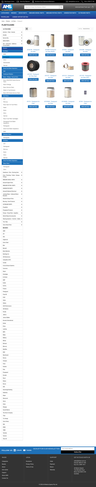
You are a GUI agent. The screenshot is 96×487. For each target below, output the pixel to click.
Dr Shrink (5, 277)
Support (4, 472)
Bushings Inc (6, 254)
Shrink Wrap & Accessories (13, 216)
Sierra (4, 110)
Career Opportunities (20, 17)
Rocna (4, 384)
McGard (5, 343)
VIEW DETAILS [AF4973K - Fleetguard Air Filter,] (33, 55)
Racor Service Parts (8, 87)
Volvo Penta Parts (13, 224)
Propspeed (5, 372)
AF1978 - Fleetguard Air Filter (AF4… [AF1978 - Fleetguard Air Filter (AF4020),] (85, 76)
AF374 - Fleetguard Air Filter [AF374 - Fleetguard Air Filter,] (33, 102)
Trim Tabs (13, 221)
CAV (4, 71)
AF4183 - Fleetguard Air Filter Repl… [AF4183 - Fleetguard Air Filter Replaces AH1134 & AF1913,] (33, 75)
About (3, 467)
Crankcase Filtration (8, 74)
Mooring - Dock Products (13, 201)
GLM (4, 297)
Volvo (4, 60)
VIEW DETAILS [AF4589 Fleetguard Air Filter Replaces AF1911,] (50, 55)
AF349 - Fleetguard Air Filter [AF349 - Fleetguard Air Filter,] (85, 102)
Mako (4, 334)
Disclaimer (29, 461)
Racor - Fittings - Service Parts (13, 77)
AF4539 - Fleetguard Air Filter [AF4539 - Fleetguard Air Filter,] (68, 50)
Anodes (13, 35)
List (30, 28)
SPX (4, 386)
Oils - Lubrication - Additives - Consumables (13, 44)
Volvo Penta (6, 421)
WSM (4, 427)
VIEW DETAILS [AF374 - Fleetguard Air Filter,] (33, 106)
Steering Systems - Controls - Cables (13, 218)
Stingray (5, 407)
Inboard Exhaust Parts (13, 198)
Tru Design (5, 418)
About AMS (5, 475)
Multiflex (5, 349)
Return (52, 467)
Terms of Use (29, 467)
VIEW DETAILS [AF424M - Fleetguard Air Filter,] (85, 55)
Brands (4, 464)
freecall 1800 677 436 (80, 462)
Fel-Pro (4, 285)
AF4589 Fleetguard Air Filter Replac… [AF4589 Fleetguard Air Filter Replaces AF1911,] (50, 50)
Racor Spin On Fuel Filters (10, 104)
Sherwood (5, 398)
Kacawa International (8, 320)
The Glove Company (8, 412)
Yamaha (5, 433)
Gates (4, 300)
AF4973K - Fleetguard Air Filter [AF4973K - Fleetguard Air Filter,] (33, 50)
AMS (4, 54)
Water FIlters (13, 163)
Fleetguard (6, 57)
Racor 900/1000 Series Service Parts (11, 80)
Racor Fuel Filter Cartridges (10, 118)
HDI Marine (5, 308)
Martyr (4, 340)
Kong (4, 326)
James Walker (6, 317)
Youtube (28, 450)
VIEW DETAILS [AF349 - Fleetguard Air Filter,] (85, 106)
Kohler (4, 323)
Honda (4, 311)
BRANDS (13, 13)
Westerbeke (6, 62)
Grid (26, 28)
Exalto (4, 283)
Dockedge (5, 274)
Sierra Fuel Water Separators (11, 128)
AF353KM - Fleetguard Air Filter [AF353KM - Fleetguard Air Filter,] (50, 102)
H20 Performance (7, 306)
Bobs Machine (6, 251)
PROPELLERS (5, 17)
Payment (52, 464)
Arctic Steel (5, 242)
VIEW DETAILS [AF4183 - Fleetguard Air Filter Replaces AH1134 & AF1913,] (33, 79)
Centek (4, 262)
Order (51, 461)
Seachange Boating (7, 389)
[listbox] (88, 29)
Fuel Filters (13, 95)
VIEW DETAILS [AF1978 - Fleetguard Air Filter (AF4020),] (85, 80)
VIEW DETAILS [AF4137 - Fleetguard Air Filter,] (50, 80)
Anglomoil (5, 239)
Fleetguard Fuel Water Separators (9, 122)
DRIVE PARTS (23, 13)
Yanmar (5, 65)
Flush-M (5, 294)
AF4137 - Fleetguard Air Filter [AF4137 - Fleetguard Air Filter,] (50, 76)
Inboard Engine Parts (13, 182)
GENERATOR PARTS (70, 13)
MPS (4, 332)
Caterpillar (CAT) (7, 259)
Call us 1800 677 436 (89, 1)
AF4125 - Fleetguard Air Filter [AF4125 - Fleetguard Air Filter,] (68, 76)
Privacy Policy (30, 464)
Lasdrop (5, 329)
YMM (4, 430)
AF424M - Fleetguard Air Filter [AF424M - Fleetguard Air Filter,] (85, 50)
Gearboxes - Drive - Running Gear (13, 172)
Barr (4, 245)
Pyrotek (5, 375)
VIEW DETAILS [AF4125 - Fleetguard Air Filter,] (68, 80)
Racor (4, 378)
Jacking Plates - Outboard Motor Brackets (13, 194)
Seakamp (5, 392)
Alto (4, 236)
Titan (4, 415)
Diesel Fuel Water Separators (10, 68)
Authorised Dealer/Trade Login (82, 7)
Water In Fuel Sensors (9, 90)
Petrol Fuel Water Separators (10, 160)
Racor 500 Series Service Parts (11, 93)
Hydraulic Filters (13, 134)
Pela (4, 369)
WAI (4, 424)
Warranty (52, 469)
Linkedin (19, 450)
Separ (4, 107)
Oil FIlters (13, 140)
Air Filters (13, 51)
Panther (5, 366)
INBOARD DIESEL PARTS (36, 13)
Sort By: (80, 28)
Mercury (5, 102)
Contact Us (5, 478)
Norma (4, 358)
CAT (4, 99)
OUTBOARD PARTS (84, 13)
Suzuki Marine (6, 409)
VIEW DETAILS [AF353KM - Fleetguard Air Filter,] (50, 106)
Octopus (5, 360)
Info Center (5, 469)
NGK (4, 352)
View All (5, 438)
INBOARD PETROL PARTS (54, 13)
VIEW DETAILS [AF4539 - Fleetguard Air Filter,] (68, 55)
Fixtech (4, 288)
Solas (4, 404)
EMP (4, 280)
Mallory (4, 337)
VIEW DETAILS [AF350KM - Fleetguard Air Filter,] (68, 106)
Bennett (5, 248)
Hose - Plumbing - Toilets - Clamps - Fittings (13, 175)
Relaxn (4, 381)
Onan (4, 363)
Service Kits (13, 38)
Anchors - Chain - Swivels (13, 32)
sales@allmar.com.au (74, 1)
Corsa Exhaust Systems (8, 265)
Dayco (4, 271)
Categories (5, 461)
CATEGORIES (5, 13)
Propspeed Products (13, 210)
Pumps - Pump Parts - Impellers (13, 213)
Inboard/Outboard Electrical (13, 191)
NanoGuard (5, 355)
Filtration (13, 48)
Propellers (13, 207)
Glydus (4, 303)
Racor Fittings (7, 84)
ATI (3, 233)
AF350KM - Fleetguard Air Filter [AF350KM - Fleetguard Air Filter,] (68, 102)
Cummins (5, 268)
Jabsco (4, 314)
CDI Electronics (6, 257)
